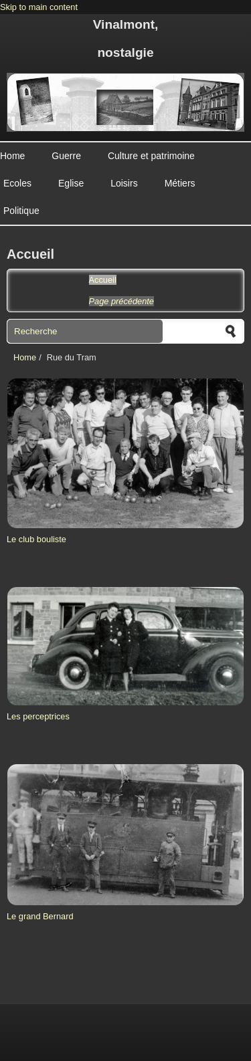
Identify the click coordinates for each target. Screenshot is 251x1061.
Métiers (180, 183)
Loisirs (123, 183)
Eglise (71, 183)
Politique (21, 210)
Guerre (66, 155)
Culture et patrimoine (151, 155)
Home (12, 155)
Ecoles (17, 183)
